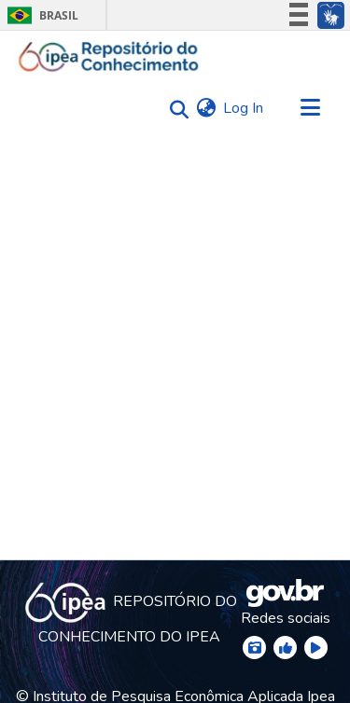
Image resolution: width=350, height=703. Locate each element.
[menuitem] (205, 108)
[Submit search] (174, 108)
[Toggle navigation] (310, 108)
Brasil (39, 15)
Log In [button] (244, 108)
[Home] (108, 57)
